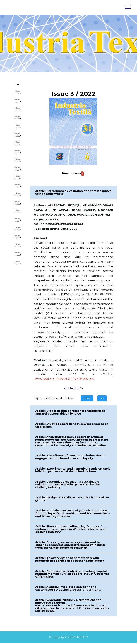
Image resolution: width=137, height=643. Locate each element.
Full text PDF (73, 388)
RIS (102, 398)
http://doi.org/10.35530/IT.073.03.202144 (64, 379)
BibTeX (87, 398)
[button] (73, 192)
